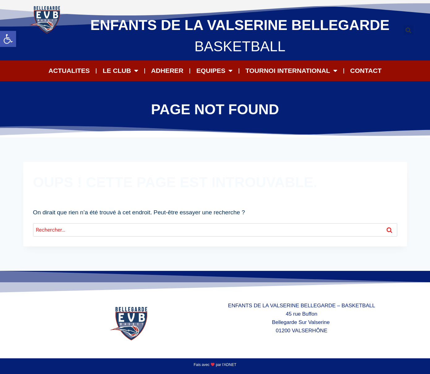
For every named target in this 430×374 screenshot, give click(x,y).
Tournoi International (291, 71)
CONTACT (366, 70)
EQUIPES (214, 71)
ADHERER (167, 70)
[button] (8, 39)
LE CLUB (120, 71)
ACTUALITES (69, 70)
